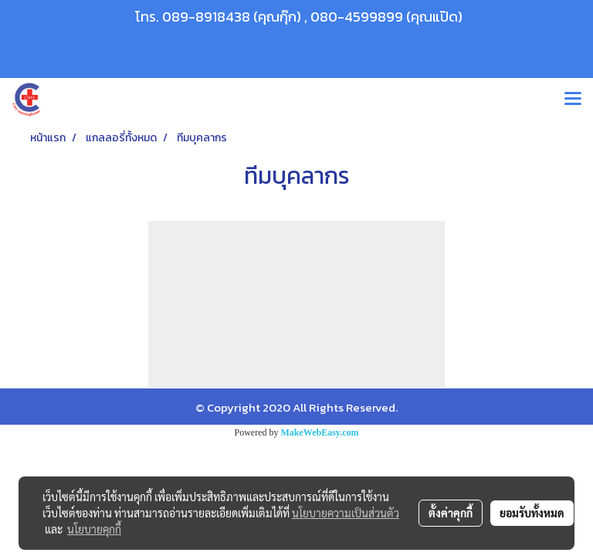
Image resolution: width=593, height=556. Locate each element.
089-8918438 (206, 16)
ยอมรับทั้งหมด (532, 513)
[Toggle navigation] (573, 100)
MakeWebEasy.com (320, 432)
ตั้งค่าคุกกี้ (451, 513)
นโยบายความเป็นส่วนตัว (345, 513)
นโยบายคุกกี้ (94, 529)
